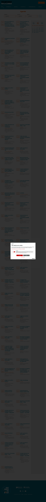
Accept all (19, 255)
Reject (26, 255)
